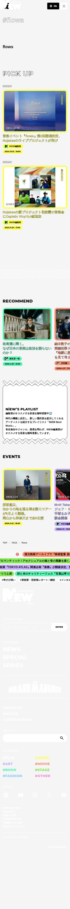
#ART (8, 764)
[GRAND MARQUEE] (35, 687)
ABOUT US (12, 708)
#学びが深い (10, 580)
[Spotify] (6, 795)
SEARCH (9, 730)
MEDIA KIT (10, 815)
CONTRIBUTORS (17, 720)
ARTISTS (10, 714)
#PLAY (9, 758)
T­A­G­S (14, 542)
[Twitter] (49, 795)
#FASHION (12, 776)
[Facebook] (64, 795)
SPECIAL (15, 657)
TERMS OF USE (12, 822)
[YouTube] (20, 795)
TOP (5, 542)
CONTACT (9, 811)
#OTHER (42, 776)
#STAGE (42, 770)
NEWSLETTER (13, 619)
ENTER (59, 627)
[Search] (35, 738)
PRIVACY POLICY (14, 826)
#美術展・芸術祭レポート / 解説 (38, 580)
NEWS (12, 649)
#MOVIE (42, 764)
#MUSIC (42, 758)
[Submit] (62, 738)
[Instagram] (35, 795)
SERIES (13, 665)
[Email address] (27, 627)
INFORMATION (12, 819)
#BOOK (9, 770)
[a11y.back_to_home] (10, 5)
